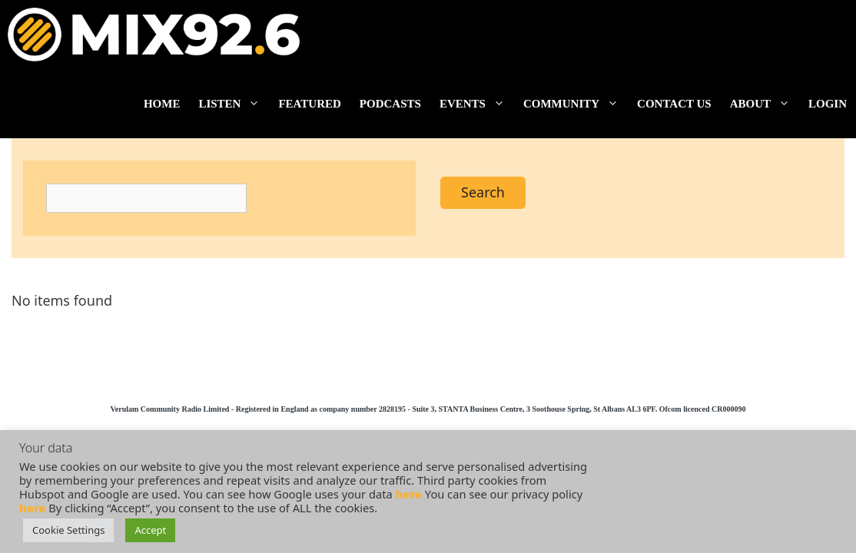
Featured (309, 104)
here (409, 494)
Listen (233, 103)
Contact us (674, 104)
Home (162, 104)
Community (575, 103)
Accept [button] (150, 530)
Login (827, 104)
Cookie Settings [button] (68, 530)
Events (477, 103)
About (764, 103)
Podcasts (390, 104)
